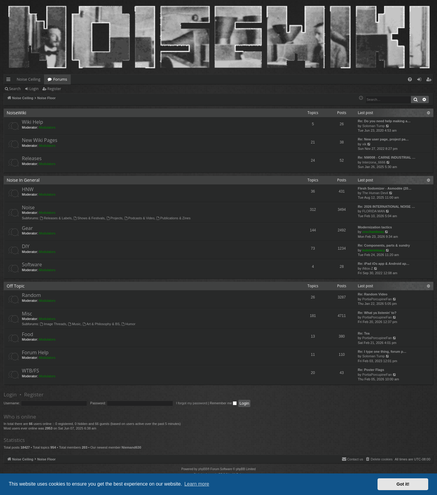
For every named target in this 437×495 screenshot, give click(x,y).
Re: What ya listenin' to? (377, 313)
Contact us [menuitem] (352, 459)
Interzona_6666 (373, 162)
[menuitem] (410, 79)
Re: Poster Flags (371, 370)
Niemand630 (131, 447)
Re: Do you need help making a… (384, 121)
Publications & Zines (173, 218)
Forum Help (35, 352)
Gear (27, 228)
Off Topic (16, 286)
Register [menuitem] (430, 80)
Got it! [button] (403, 484)
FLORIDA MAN (373, 211)
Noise (28, 207)
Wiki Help (32, 122)
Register (54, 88)
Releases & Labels (56, 218)
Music (74, 324)
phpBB (202, 469)
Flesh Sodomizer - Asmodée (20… (385, 188)
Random (31, 295)
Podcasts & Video (139, 218)
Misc (27, 313)
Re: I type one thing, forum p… (382, 351)
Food (27, 334)
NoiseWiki (16, 113)
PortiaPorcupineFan (377, 299)
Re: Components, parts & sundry (384, 245)
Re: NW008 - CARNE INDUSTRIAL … (386, 157)
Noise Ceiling (28, 79)
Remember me (223, 403)
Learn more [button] (196, 484)
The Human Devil (375, 193)
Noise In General (23, 180)
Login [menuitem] (420, 80)
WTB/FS (30, 370)
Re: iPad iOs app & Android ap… (383, 263)
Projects (115, 218)
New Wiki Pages (39, 140)
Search (15, 88)
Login (34, 88)
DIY (25, 246)
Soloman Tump (373, 126)
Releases (32, 158)
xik (364, 144)
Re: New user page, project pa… (383, 139)
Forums (60, 79)
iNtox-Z (367, 268)
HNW (28, 189)
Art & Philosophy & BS (101, 324)
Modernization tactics (375, 227)
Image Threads (53, 324)
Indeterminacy (373, 250)
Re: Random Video (373, 294)
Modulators (47, 127)
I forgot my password (191, 403)
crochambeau (373, 232)
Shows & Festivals (89, 218)
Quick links (9, 80)
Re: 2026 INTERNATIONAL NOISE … (386, 206)
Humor (128, 324)
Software (32, 264)
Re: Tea (364, 333)
